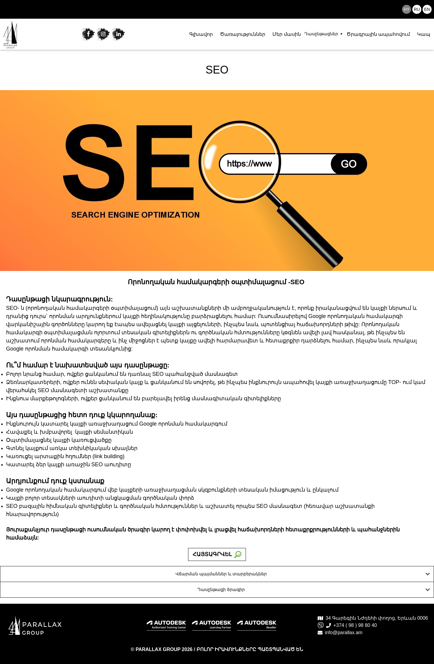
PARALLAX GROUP (159, 649)
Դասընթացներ (321, 33)
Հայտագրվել (217, 554)
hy (406, 9)
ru (417, 9)
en (427, 9)
